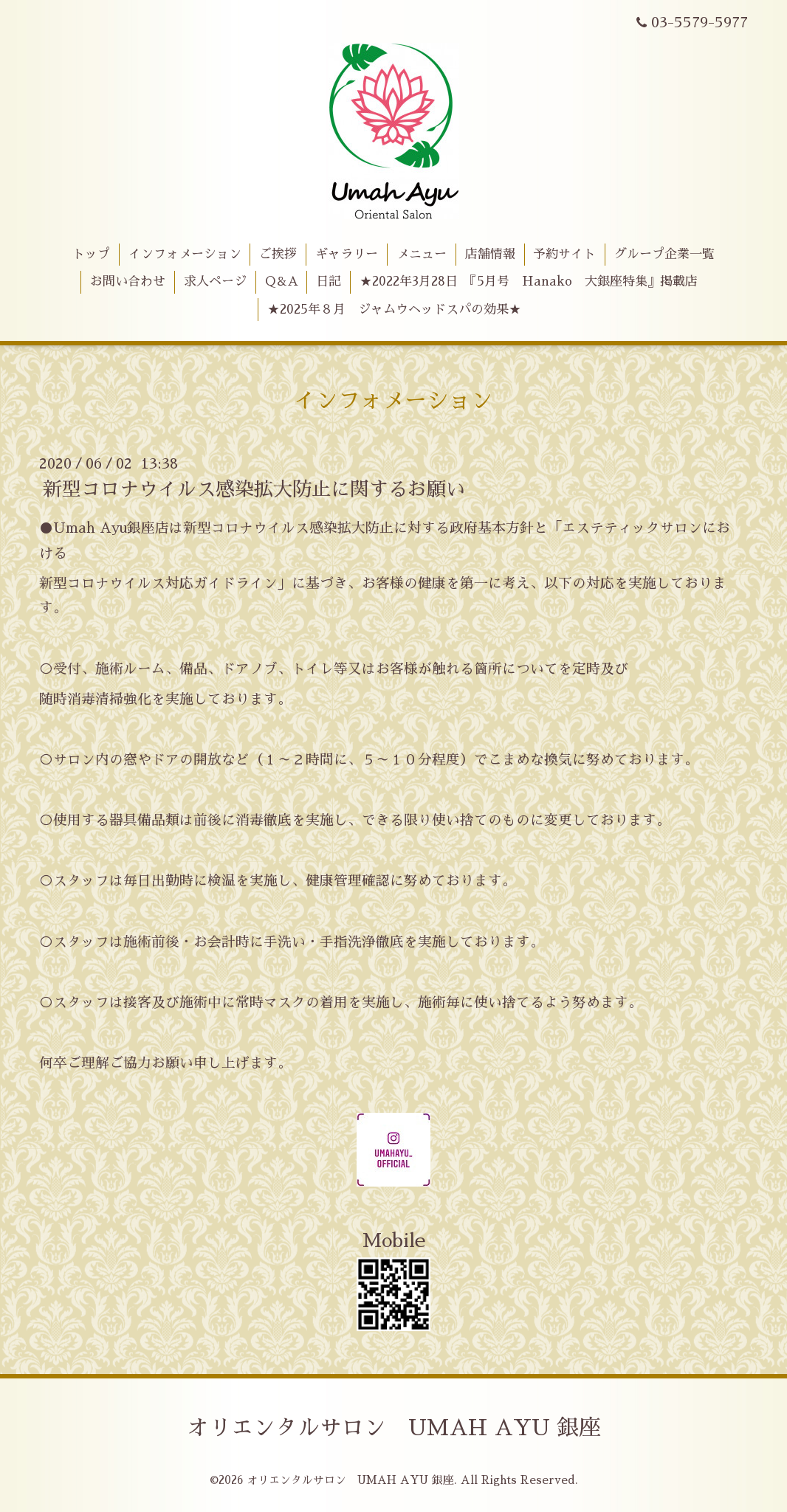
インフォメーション (184, 254)
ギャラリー (346, 254)
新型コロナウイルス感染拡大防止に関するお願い (254, 489)
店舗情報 (490, 254)
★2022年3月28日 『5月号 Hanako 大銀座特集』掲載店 (529, 281)
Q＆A (281, 281)
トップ (91, 254)
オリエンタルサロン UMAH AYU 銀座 (394, 1428)
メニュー (421, 254)
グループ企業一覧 (664, 254)
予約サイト (564, 254)
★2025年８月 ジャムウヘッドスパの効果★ (394, 309)
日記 (328, 281)
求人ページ (215, 281)
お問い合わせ (127, 281)
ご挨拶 (278, 254)
